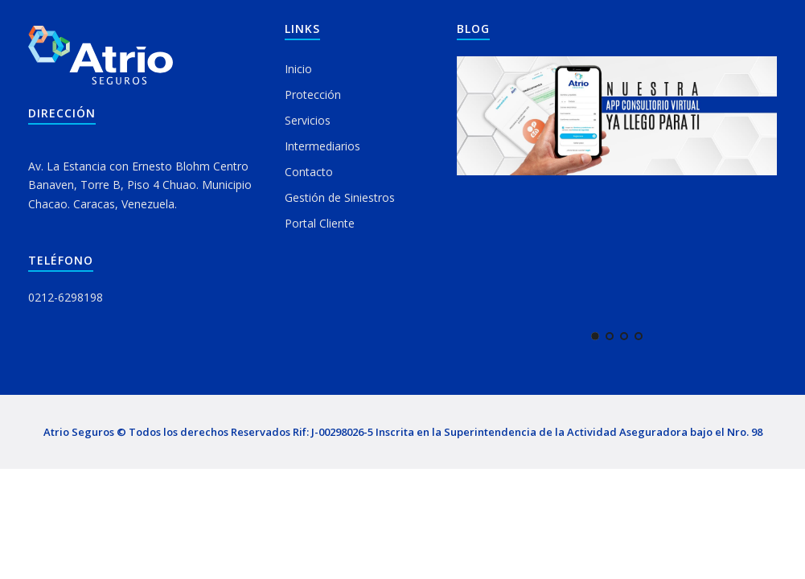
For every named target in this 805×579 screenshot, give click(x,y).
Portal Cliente (320, 223)
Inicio (298, 68)
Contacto (309, 171)
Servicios (308, 120)
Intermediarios (322, 146)
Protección (313, 94)
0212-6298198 (65, 297)
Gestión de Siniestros (340, 197)
